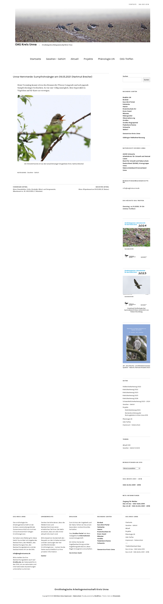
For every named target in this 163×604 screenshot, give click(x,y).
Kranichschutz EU (129, 109)
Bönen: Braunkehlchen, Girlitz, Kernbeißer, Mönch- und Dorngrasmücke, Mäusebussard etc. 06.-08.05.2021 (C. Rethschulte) (37, 189)
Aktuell (75, 58)
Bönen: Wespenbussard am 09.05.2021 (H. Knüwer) (94, 188)
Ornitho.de (17, 562)
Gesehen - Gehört (33, 172)
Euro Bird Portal (129, 102)
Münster (126, 113)
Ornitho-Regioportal (130, 123)
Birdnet (125, 100)
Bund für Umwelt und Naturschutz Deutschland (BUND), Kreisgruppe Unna (136, 163)
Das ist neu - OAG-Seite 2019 (134, 504)
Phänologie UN (106, 58)
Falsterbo (126, 104)
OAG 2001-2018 (144, 4)
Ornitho (125, 120)
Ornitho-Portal (78, 533)
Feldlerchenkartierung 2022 (132, 386)
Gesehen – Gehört (56, 58)
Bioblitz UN (127, 97)
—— (126, 543)
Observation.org (129, 118)
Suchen (125, 76)
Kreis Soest (127, 111)
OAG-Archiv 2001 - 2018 (132, 485)
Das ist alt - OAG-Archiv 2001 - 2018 (136, 506)
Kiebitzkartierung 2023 (130, 392)
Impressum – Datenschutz (131, 425)
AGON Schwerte (129, 154)
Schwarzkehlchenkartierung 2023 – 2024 (136, 401)
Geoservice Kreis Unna (131, 134)
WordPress (97, 596)
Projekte (88, 58)
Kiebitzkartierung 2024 (132, 410)
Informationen (84, 536)
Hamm (125, 107)
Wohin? (125, 130)
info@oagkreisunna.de (21, 553)
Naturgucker (127, 116)
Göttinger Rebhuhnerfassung (134, 138)
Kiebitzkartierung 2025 (130, 395)
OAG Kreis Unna (26, 44)
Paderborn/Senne (129, 125)
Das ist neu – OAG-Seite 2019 (135, 549)
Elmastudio (116, 596)
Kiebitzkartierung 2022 (130, 389)
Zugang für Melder (130, 501)
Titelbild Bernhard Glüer (133, 546)
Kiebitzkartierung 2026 (130, 398)
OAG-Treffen (126, 58)
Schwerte (126, 127)
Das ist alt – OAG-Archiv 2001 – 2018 (137, 552)
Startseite (132, 4)
